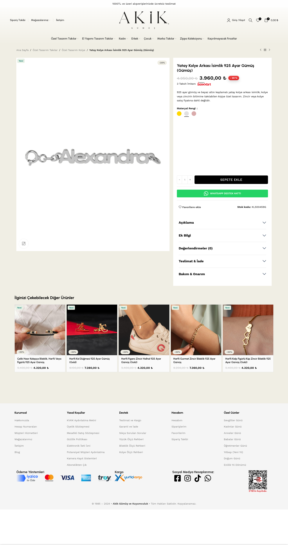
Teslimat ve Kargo (130, 438)
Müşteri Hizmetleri (26, 451)
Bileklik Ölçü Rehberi (132, 463)
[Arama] (250, 20)
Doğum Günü (232, 476)
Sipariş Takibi (180, 457)
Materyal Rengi (186, 108)
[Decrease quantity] (179, 198)
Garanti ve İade (128, 444)
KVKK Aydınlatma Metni (81, 438)
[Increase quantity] (190, 198)
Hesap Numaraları (26, 444)
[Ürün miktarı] (185, 198)
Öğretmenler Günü (235, 463)
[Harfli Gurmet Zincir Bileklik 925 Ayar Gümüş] (196, 348)
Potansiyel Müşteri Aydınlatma (86, 470)
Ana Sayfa (22, 50)
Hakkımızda (22, 438)
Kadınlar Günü (233, 444)
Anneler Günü (232, 451)
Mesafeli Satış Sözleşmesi (83, 451)
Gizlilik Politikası (77, 457)
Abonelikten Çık (77, 482)
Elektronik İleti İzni (78, 463)
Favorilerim (179, 451)
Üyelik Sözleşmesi (78, 444)
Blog (17, 470)
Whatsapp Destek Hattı (222, 212)
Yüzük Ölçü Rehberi (131, 457)
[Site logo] (144, 20)
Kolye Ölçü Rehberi (131, 470)
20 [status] (233, 78)
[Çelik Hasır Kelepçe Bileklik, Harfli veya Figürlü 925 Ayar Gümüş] (40, 348)
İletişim (19, 463)
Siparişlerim (179, 444)
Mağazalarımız (23, 457)
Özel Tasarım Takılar (45, 50)
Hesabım (177, 438)
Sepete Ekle (231, 198)
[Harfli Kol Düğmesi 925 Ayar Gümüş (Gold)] (92, 348)
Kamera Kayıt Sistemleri (82, 476)
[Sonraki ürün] (269, 50)
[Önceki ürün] (260, 50)
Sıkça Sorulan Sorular (132, 451)
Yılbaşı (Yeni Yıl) (233, 470)
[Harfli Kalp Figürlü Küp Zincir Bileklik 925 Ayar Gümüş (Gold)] (248, 348)
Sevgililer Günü (233, 438)
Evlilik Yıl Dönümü (235, 482)
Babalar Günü (232, 457)
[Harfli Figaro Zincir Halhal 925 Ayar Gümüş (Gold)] (144, 348)
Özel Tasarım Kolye (73, 50)
